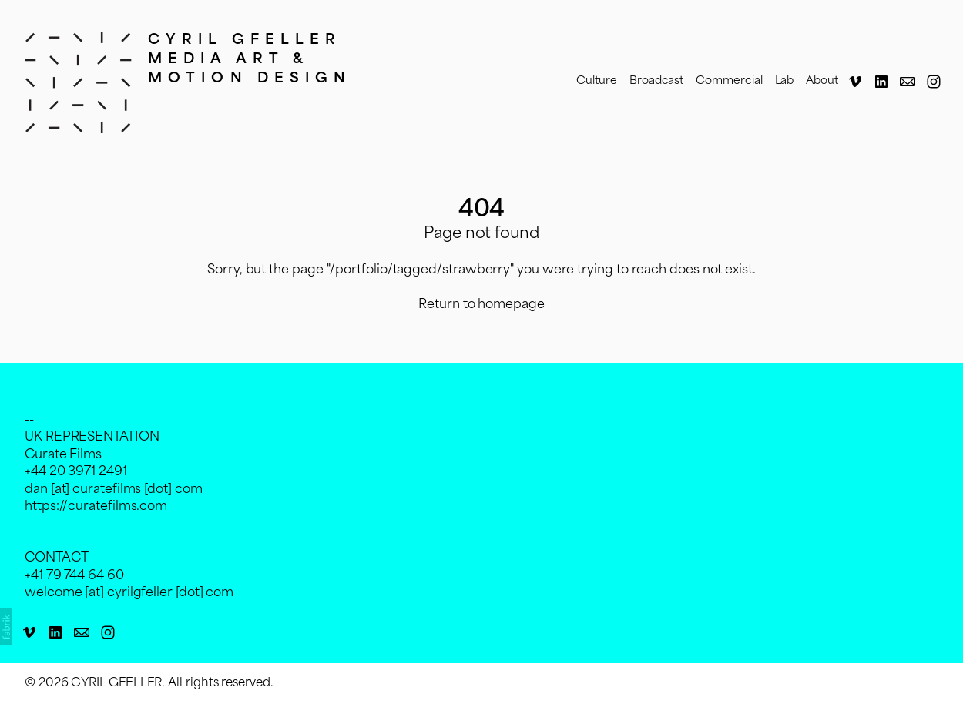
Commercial (729, 81)
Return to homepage (481, 305)
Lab (784, 81)
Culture (596, 81)
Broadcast (656, 81)
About (822, 81)
